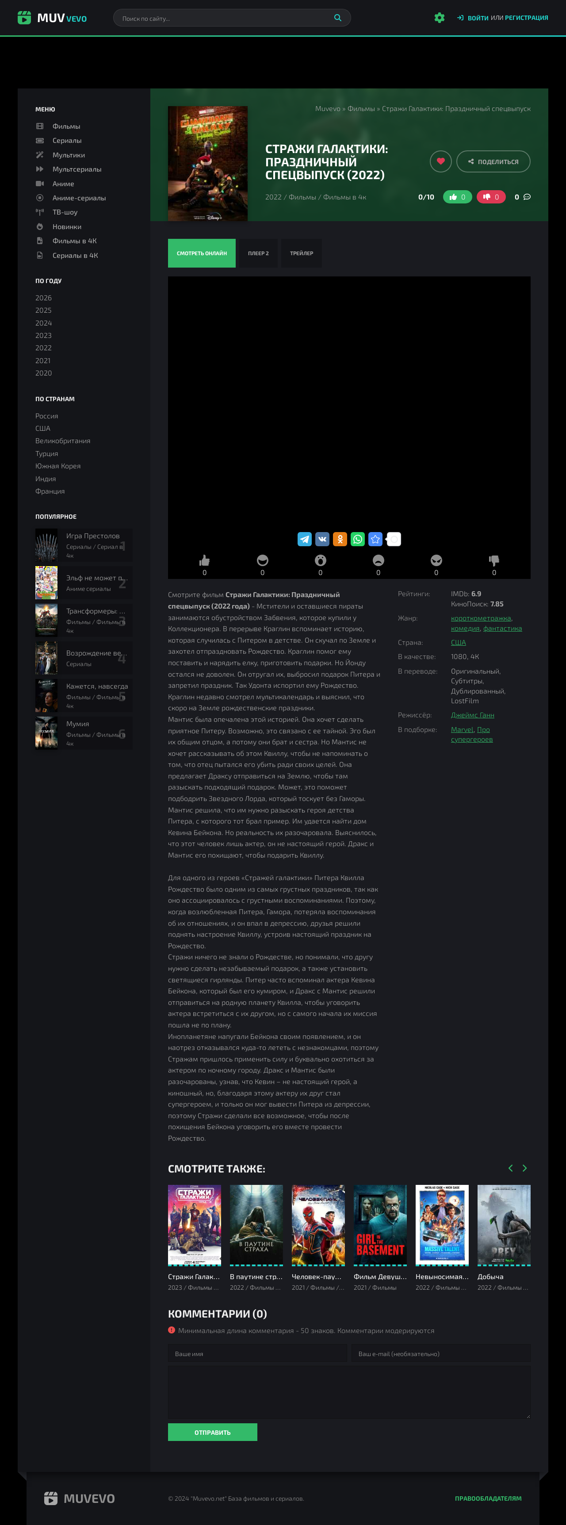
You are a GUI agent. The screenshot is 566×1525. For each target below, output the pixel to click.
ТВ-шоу (65, 211)
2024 (43, 322)
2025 (43, 310)
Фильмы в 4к (344, 196)
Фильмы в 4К (75, 240)
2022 (273, 196)
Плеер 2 (258, 253)
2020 (43, 372)
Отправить (213, 1432)
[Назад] (510, 1168)
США (458, 642)
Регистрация (526, 17)
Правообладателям (488, 1498)
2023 (43, 335)
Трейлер (301, 253)
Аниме (63, 183)
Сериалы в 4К (75, 255)
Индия (45, 478)
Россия (46, 415)
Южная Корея (58, 465)
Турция (46, 453)
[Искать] (338, 18)
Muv (52, 17)
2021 (42, 360)
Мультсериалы (77, 169)
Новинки (67, 226)
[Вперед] (524, 1168)
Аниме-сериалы (79, 197)
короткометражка (481, 617)
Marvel (462, 729)
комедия (465, 628)
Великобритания (63, 440)
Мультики (69, 154)
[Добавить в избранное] (441, 161)
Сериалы (67, 140)
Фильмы (361, 108)
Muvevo (327, 108)
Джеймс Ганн (472, 714)
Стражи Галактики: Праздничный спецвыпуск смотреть (349, 403)
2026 (43, 297)
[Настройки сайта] (439, 17)
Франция (50, 491)
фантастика (502, 628)
